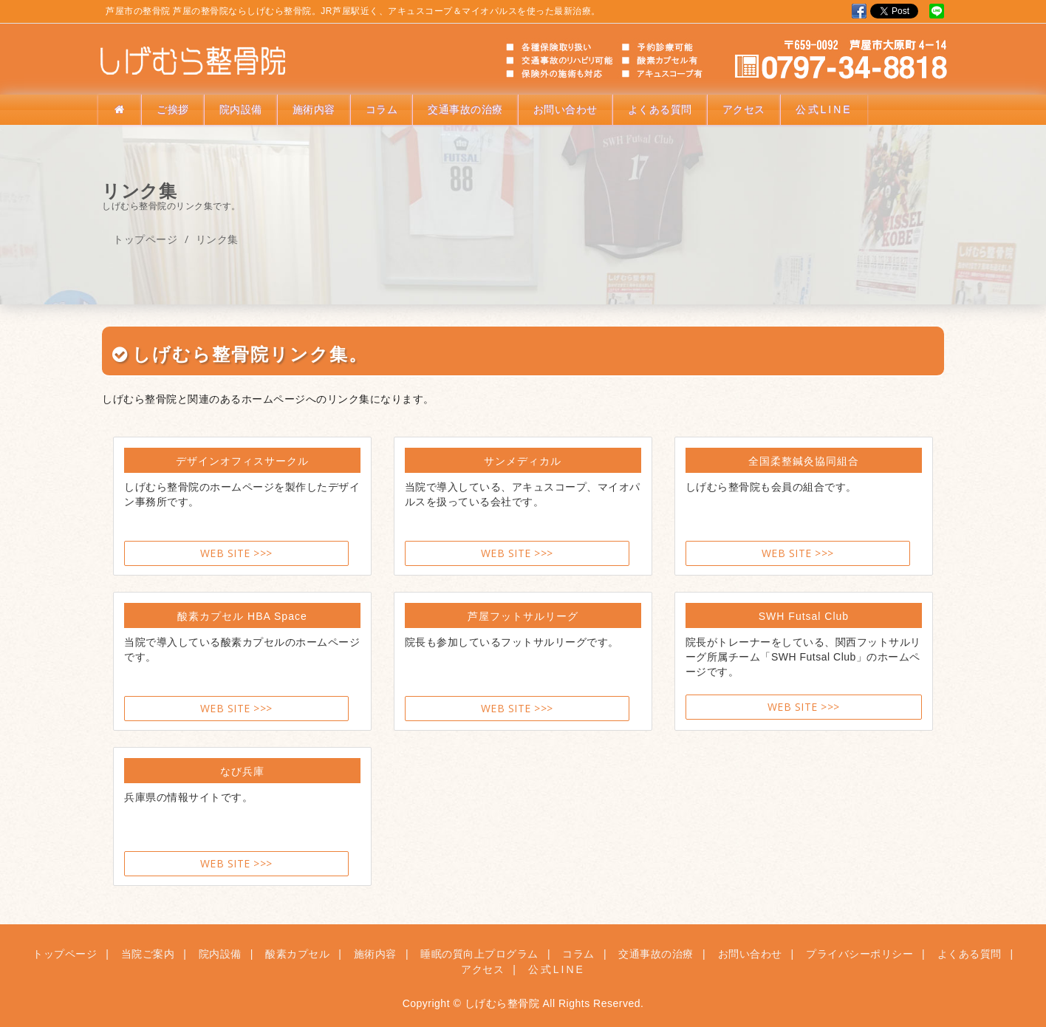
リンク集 (217, 239)
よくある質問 (660, 109)
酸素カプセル (297, 954)
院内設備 (240, 109)
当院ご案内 (148, 954)
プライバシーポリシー (859, 954)
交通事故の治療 (465, 109)
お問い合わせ (565, 109)
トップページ (145, 239)
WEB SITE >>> (236, 553)
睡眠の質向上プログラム (479, 954)
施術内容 (314, 109)
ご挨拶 (173, 109)
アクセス (743, 109)
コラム (382, 109)
